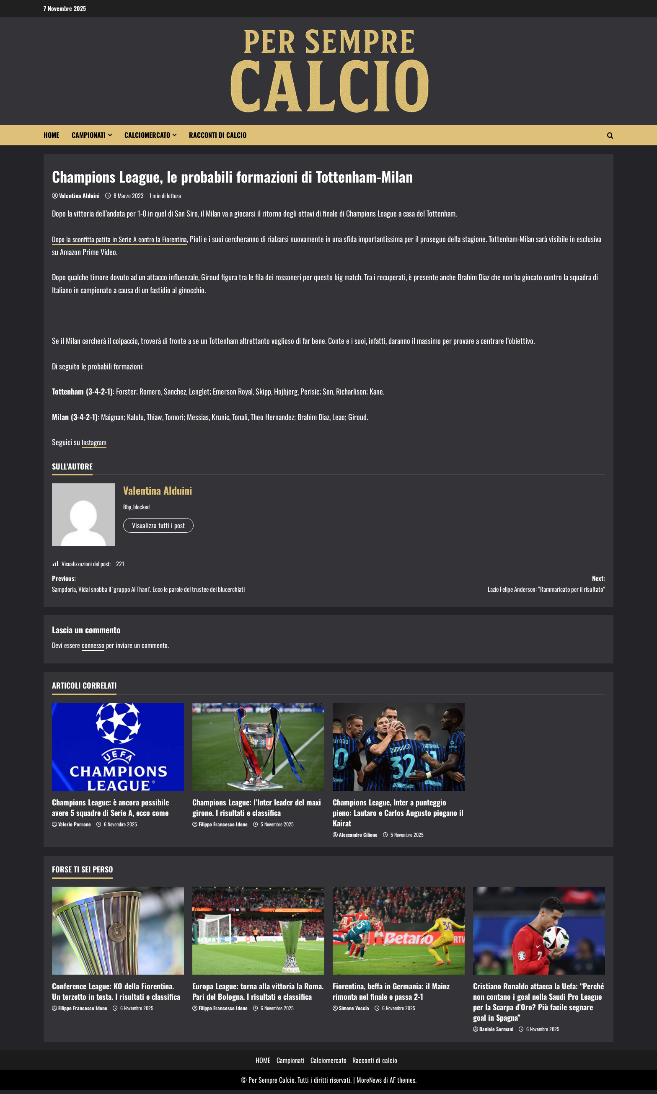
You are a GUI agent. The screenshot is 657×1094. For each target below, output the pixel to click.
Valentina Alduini (79, 195)
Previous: (190, 586)
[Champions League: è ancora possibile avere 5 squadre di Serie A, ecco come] (118, 751)
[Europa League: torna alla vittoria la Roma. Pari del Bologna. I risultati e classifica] (258, 935)
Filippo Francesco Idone (223, 828)
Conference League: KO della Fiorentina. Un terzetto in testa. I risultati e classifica (116, 995)
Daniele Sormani (496, 1033)
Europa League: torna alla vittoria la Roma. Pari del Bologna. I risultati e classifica (257, 995)
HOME (51, 135)
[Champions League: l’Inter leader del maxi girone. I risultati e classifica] (258, 751)
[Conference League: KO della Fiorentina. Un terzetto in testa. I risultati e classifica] (118, 935)
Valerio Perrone (74, 828)
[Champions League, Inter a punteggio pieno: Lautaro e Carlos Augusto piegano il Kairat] (399, 751)
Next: (466, 586)
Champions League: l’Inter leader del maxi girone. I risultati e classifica (256, 811)
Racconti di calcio (217, 135)
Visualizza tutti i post (158, 525)
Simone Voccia (354, 1012)
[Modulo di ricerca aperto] (610, 135)
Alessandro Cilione (358, 838)
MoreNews (369, 1084)
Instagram (95, 441)
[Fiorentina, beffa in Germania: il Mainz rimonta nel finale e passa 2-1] (399, 935)
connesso (93, 649)
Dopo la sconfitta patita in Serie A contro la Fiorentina (125, 238)
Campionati (89, 135)
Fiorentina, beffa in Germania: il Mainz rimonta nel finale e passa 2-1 (391, 995)
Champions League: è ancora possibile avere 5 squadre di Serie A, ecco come (110, 811)
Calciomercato (147, 135)
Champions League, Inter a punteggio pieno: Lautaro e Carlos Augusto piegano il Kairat (398, 817)
